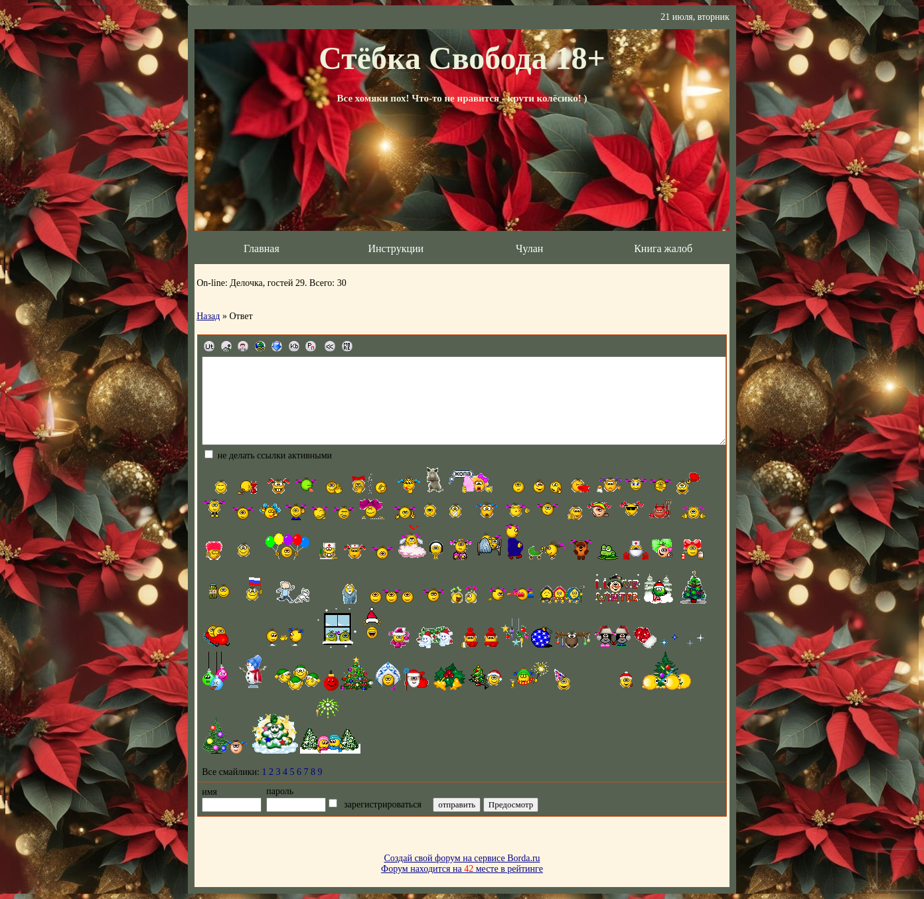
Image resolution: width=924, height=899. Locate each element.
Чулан (529, 248)
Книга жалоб (663, 248)
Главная (261, 248)
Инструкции (396, 248)
